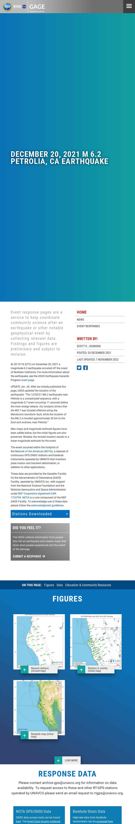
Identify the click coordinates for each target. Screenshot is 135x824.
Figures (49, 585)
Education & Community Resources (88, 585)
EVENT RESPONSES (88, 326)
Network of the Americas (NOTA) (34, 451)
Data (60, 585)
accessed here (104, 821)
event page (27, 380)
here (18, 821)
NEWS (80, 319)
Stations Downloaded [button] (32, 513)
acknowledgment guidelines (47, 505)
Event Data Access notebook (43, 821)
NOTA (25, 497)
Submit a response (29, 556)
